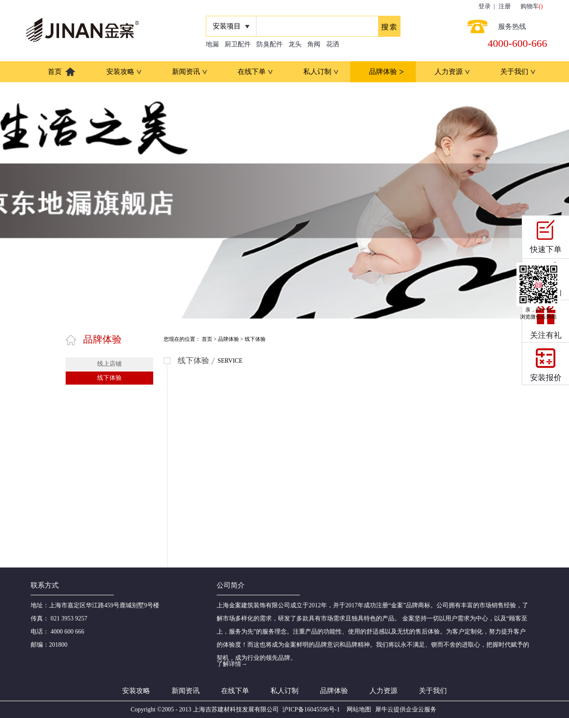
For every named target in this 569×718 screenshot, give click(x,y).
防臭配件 (269, 44)
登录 (484, 6)
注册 (505, 6)
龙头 (295, 44)
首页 (55, 71)
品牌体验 (228, 339)
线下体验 (255, 339)
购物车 (529, 6)
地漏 (212, 44)
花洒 (332, 44)
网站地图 (357, 709)
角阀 (313, 44)
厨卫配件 (238, 44)
